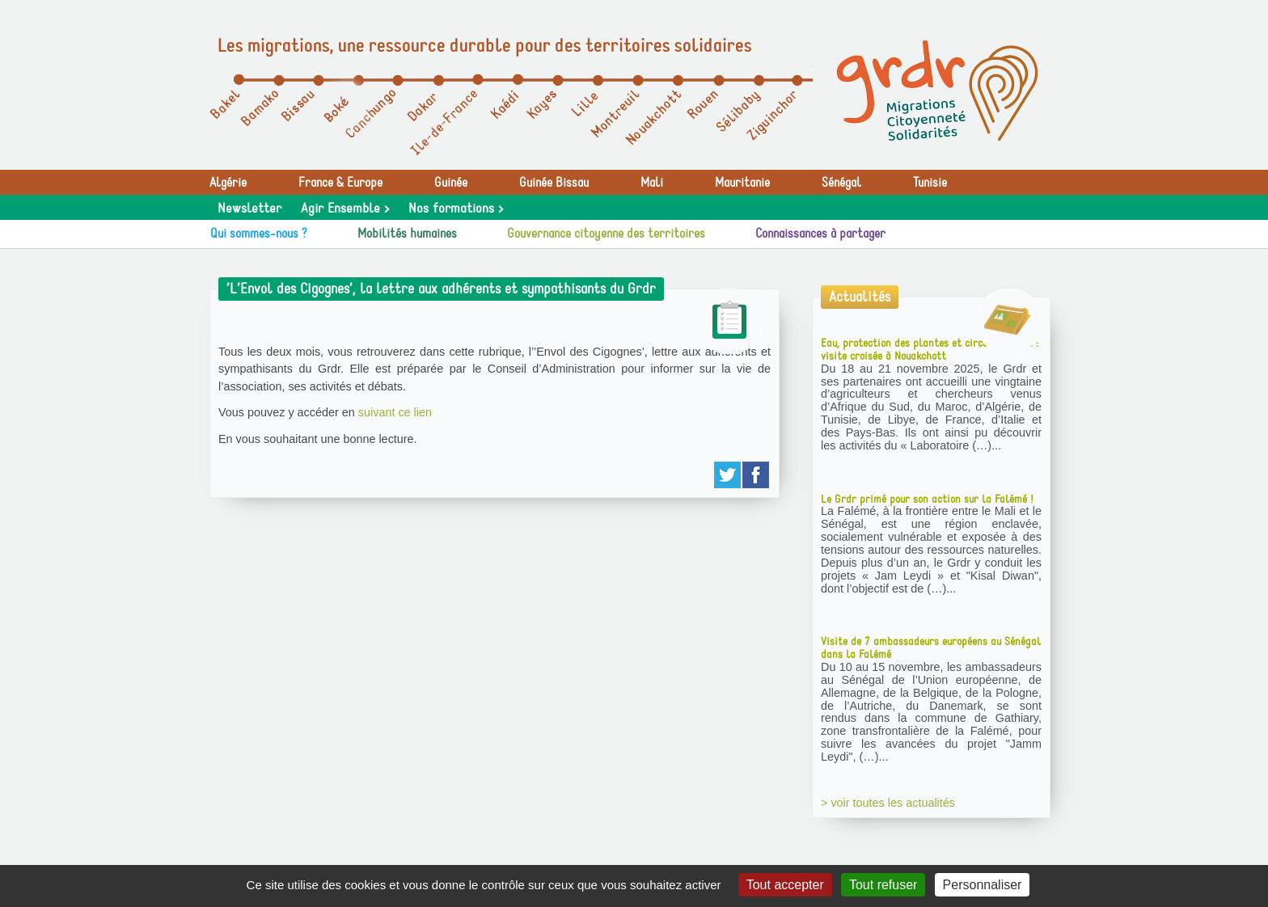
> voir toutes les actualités (888, 802)
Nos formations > (455, 208)
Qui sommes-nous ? (258, 234)
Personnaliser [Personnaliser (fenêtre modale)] (982, 885)
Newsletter (249, 208)
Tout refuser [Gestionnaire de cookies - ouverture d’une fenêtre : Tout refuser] (883, 885)
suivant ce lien (395, 412)
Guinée (450, 183)
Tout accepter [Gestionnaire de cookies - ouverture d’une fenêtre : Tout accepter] (785, 885)
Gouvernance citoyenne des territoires (606, 234)
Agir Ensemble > (345, 208)
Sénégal (841, 183)
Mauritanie (742, 183)
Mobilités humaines (407, 234)
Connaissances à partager (820, 234)
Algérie (228, 183)
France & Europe (340, 183)
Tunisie (930, 183)
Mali (651, 183)
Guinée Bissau (554, 183)
